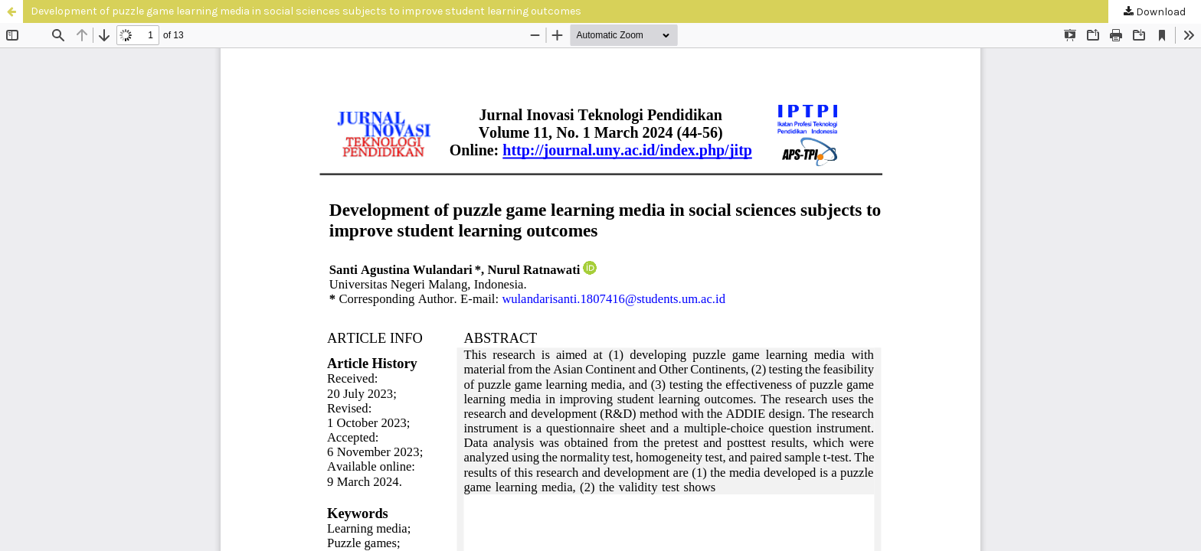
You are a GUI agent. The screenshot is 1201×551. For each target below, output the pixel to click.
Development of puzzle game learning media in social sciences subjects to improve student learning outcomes (306, 11)
